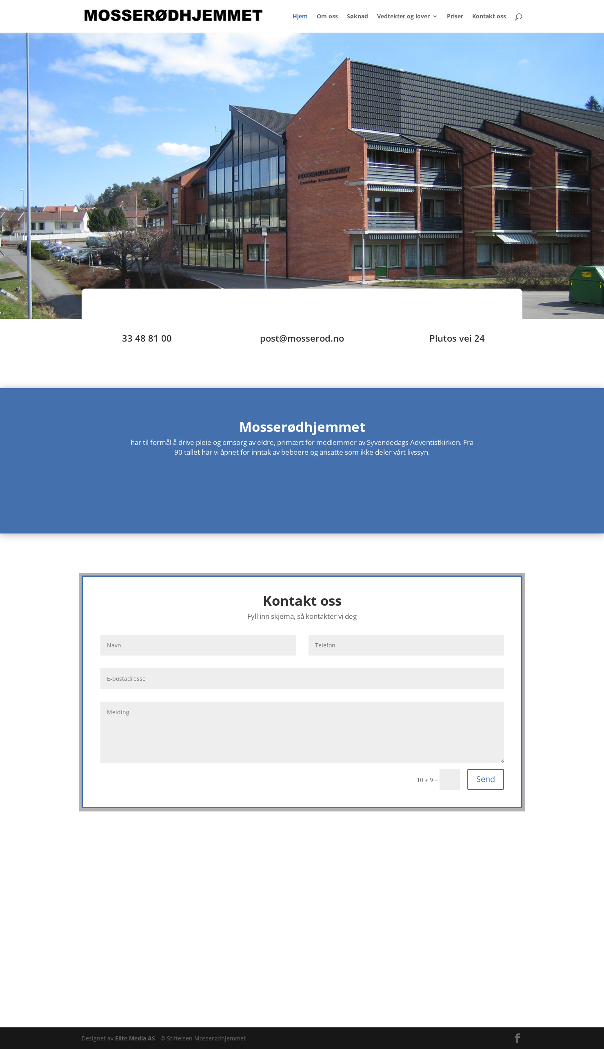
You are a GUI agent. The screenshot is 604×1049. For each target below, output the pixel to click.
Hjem (300, 16)
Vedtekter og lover (403, 16)
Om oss (327, 16)
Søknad (357, 16)
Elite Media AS (135, 1038)
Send (485, 779)
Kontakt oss (489, 16)
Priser (455, 16)
